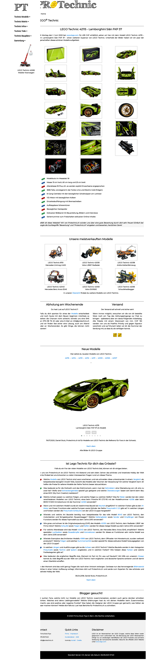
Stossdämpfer (84, 537)
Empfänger (129, 520)
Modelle (76, 314)
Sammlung (20, 40)
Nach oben (92, 449)
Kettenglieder (103, 520)
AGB (80, 642)
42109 (102, 361)
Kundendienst (72, 642)
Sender (118, 520)
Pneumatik (62, 555)
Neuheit (107, 508)
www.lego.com (75, 35)
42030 (107, 526)
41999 (87, 543)
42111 (95, 361)
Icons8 (76, 645)
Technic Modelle (22, 17)
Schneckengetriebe (77, 493)
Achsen (95, 552)
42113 (82, 361)
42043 (85, 535)
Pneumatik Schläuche (90, 513)
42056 (137, 502)
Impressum (77, 638)
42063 (92, 504)
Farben (141, 555)
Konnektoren (99, 537)
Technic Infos (21, 26)
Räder (127, 499)
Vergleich (140, 482)
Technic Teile (21, 31)
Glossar (141, 561)
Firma (70, 638)
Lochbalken (68, 537)
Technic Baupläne (23, 36)
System (86, 555)
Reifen (95, 528)
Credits (82, 645)
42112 (89, 361)
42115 (69, 361)
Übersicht (78, 293)
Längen (61, 552)
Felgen (85, 528)
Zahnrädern (113, 491)
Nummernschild (98, 546)
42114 (75, 361)
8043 (121, 517)
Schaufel (72, 528)
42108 (109, 361)
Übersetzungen (121, 493)
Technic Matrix (21, 21)
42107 (116, 361)
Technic (76, 555)
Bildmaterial (47, 574)
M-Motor (54, 511)
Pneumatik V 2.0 (126, 511)
